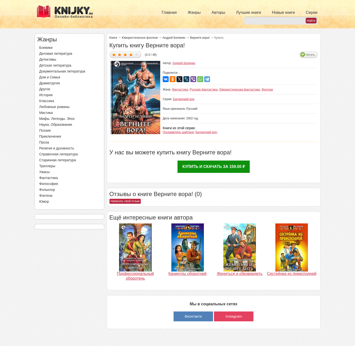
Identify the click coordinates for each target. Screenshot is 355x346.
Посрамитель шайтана (178, 132)
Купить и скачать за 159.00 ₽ (213, 166)
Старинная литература (57, 160)
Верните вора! (200, 37)
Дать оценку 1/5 (114, 54)
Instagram (234, 316)
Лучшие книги (248, 12)
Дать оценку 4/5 (131, 54)
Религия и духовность (56, 148)
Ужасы (44, 172)
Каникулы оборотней (187, 274)
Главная (169, 12)
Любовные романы (54, 107)
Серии (311, 12)
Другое (44, 89)
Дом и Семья (49, 77)
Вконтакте (193, 316)
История (46, 95)
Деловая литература (55, 53)
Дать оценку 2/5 (120, 54)
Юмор (44, 201)
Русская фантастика (203, 89)
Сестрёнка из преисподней (291, 274)
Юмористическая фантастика (239, 89)
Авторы (218, 12)
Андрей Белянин (173, 37)
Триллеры (47, 166)
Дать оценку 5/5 (137, 54)
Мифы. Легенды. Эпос (57, 119)
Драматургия (49, 83)
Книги (113, 37)
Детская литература (55, 65)
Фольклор (47, 190)
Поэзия (45, 130)
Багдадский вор (184, 99)
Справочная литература (58, 154)
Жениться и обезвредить (239, 274)
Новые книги (283, 12)
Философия (48, 184)
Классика (46, 101)
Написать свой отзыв (125, 201)
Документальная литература (62, 71)
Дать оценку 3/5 (125, 54)
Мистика (46, 113)
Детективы (47, 59)
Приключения (50, 136)
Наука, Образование (55, 125)
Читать (310, 54)
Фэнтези (46, 196)
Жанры (194, 12)
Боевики (46, 48)
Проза (44, 142)
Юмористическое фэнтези (140, 37)
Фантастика (48, 178)
